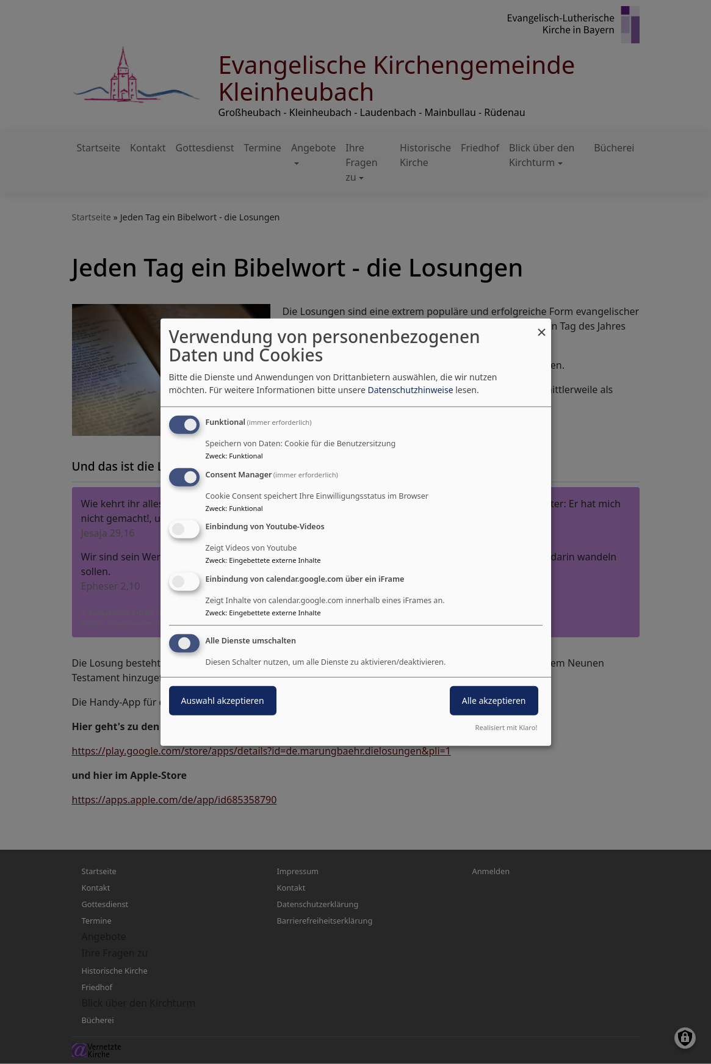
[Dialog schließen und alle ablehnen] (542, 325)
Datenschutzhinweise (410, 390)
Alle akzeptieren (494, 700)
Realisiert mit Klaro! (506, 727)
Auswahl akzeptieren (222, 700)
